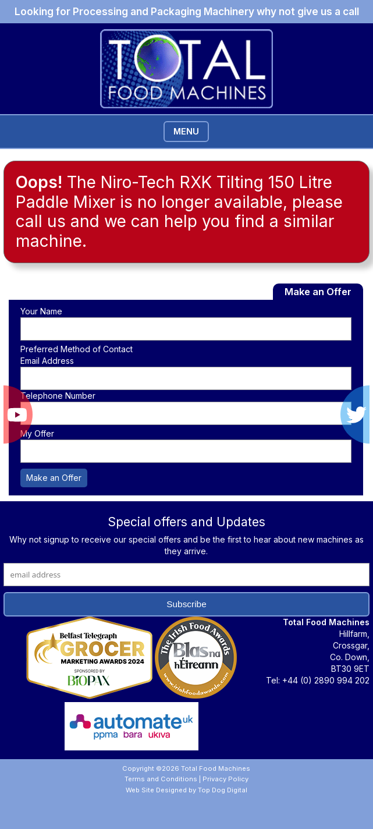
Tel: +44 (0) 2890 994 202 (318, 680)
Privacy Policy (225, 779)
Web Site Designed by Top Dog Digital (186, 790)
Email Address (47, 361)
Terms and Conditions (161, 779)
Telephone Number (57, 396)
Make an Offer (53, 478)
